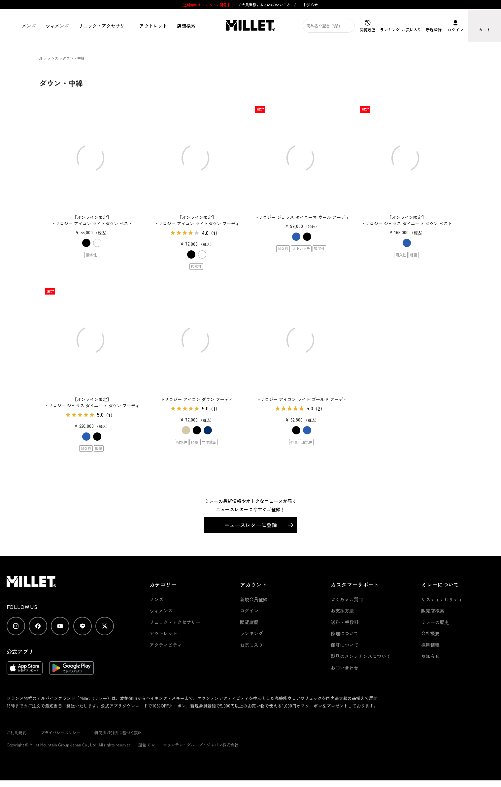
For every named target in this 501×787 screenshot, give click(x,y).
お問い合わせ (344, 667)
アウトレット (153, 25)
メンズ (29, 25)
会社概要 (430, 633)
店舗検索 (186, 25)
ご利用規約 (16, 732)
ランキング (251, 633)
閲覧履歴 (249, 622)
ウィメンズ (57, 25)
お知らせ (310, 4)
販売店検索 (432, 610)
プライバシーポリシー (60, 732)
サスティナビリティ (442, 599)
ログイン (249, 610)
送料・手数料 (344, 622)
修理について (344, 633)
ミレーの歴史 (435, 622)
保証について (344, 645)
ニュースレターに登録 (250, 525)
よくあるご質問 (347, 599)
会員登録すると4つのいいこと (266, 4)
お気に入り (251, 645)
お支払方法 (342, 610)
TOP (39, 58)
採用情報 (430, 645)
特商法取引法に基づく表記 (118, 732)
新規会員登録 (254, 599)
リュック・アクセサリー (175, 622)
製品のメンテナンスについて (361, 656)
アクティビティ (166, 645)
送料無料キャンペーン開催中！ (209, 4)
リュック (104, 25)
